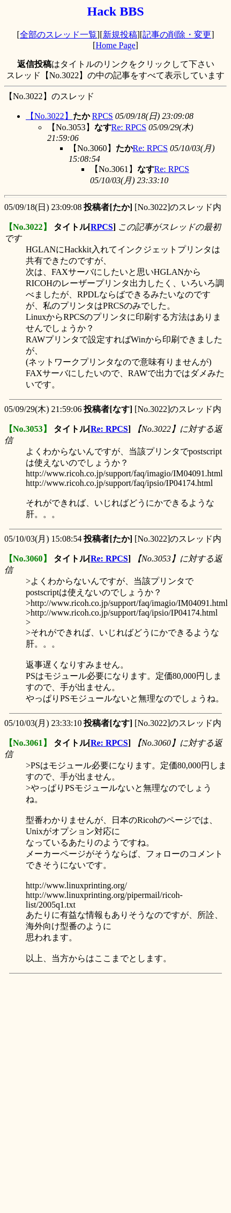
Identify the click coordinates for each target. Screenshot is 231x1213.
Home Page (115, 45)
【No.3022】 (49, 116)
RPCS (102, 116)
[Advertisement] (115, 1093)
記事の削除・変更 (177, 34)
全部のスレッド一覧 (58, 34)
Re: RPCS (128, 127)
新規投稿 (120, 34)
